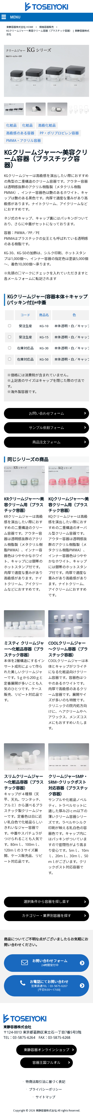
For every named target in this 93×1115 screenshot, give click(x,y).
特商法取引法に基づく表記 (45, 1082)
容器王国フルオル (46, 1063)
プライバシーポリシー (45, 1090)
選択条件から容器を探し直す (46, 902)
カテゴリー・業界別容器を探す (46, 916)
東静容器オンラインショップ (46, 1050)
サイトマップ (45, 1097)
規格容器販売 (46, 27)
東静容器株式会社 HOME (19, 27)
